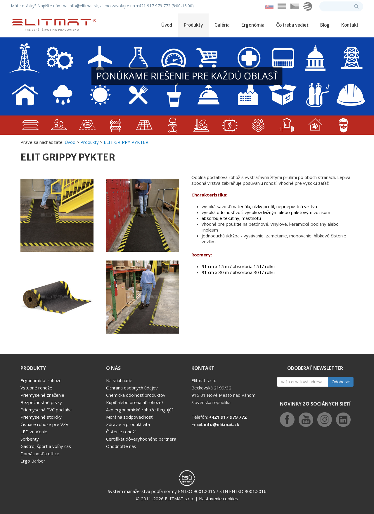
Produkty (193, 25)
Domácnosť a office (39, 453)
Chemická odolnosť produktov (135, 395)
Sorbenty (29, 439)
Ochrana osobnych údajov (132, 388)
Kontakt (350, 25)
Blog (325, 25)
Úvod (166, 25)
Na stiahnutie (119, 380)
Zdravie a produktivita (128, 424)
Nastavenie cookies (218, 498)
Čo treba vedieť (292, 25)
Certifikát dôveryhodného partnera (141, 439)
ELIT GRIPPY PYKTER (126, 142)
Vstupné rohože (36, 388)
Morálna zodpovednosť (129, 417)
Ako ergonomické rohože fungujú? (140, 410)
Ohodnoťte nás (121, 446)
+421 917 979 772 (228, 417)
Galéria (222, 25)
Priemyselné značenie (42, 395)
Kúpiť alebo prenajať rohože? (135, 402)
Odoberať (341, 381)
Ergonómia (252, 25)
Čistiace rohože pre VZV (44, 424)
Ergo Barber (32, 461)
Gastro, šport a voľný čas (45, 446)
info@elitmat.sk (221, 424)
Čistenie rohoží (121, 431)
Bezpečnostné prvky (41, 402)
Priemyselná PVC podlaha (46, 410)
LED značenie (33, 431)
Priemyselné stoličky (41, 417)
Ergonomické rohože (41, 380)
